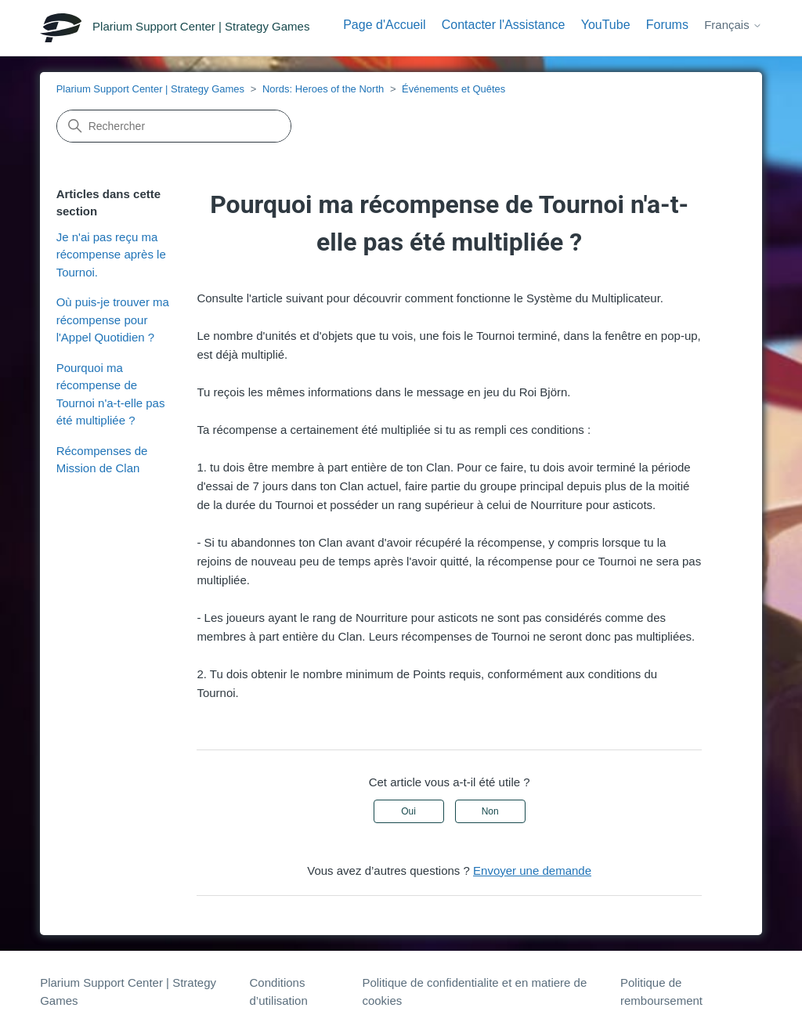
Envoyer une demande (532, 870)
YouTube (605, 24)
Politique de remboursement (661, 991)
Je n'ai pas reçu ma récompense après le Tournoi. (111, 254)
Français (733, 24)
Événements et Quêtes (453, 89)
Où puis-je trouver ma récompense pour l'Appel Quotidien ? (112, 319)
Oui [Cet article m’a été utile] (408, 811)
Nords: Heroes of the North (323, 89)
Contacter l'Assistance (503, 24)
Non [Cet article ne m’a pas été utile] (490, 811)
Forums (667, 24)
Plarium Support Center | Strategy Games (150, 89)
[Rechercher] (174, 126)
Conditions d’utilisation (279, 991)
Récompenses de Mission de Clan (102, 459)
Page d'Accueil (384, 24)
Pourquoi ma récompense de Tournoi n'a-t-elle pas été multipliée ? (110, 394)
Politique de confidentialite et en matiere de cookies (474, 991)
